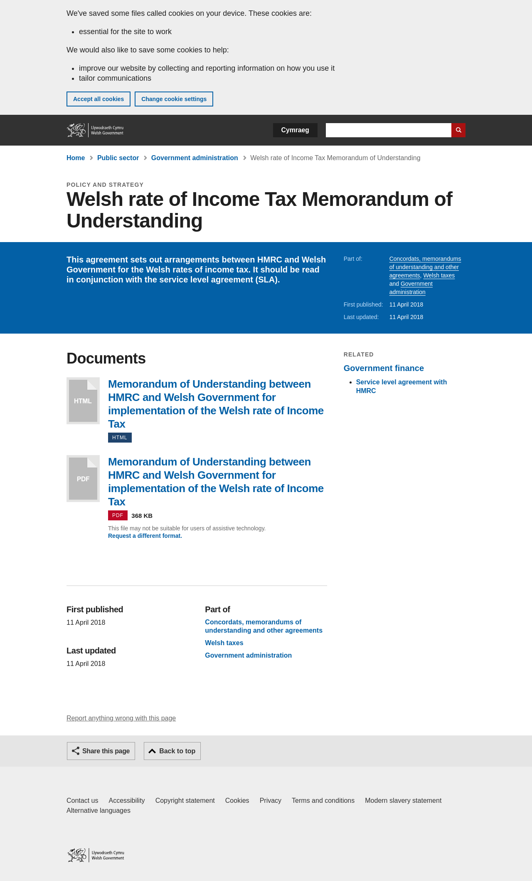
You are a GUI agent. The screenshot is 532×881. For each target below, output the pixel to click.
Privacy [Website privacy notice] (270, 800)
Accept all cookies (98, 99)
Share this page (106, 751)
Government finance (384, 368)
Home (75, 157)
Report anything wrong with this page (121, 718)
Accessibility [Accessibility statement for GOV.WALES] (126, 800)
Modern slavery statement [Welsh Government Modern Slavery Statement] (403, 800)
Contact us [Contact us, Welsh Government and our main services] (82, 800)
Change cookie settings (174, 99)
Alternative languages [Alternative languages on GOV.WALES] (98, 810)
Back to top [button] (177, 751)
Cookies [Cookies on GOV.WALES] (237, 800)
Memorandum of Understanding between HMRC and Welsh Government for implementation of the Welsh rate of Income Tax (83, 400)
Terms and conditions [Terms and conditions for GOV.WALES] (323, 800)
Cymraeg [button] (295, 130)
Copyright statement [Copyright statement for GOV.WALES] (185, 800)
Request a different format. (145, 535)
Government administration (194, 157)
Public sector (118, 157)
